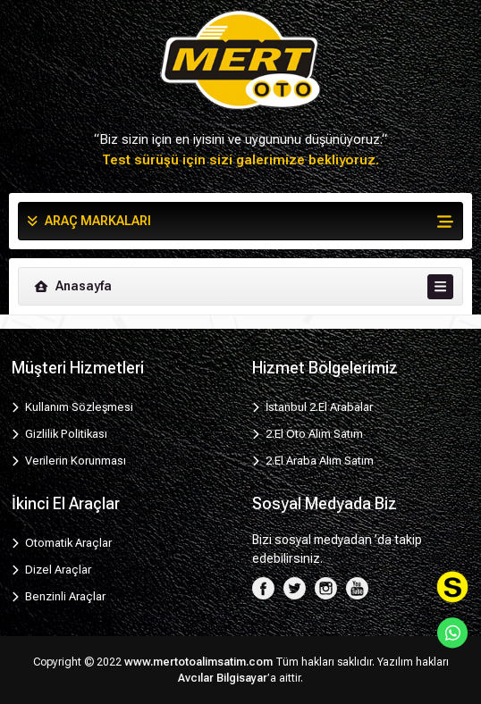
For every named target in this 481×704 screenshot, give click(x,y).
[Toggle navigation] (440, 286)
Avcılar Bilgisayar (222, 678)
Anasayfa (72, 286)
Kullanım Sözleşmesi (72, 407)
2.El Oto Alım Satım (307, 433)
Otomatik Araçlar (62, 542)
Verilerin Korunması (69, 460)
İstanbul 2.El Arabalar (312, 407)
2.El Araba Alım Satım (313, 460)
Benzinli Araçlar (58, 596)
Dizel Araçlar (51, 569)
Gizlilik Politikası (59, 433)
